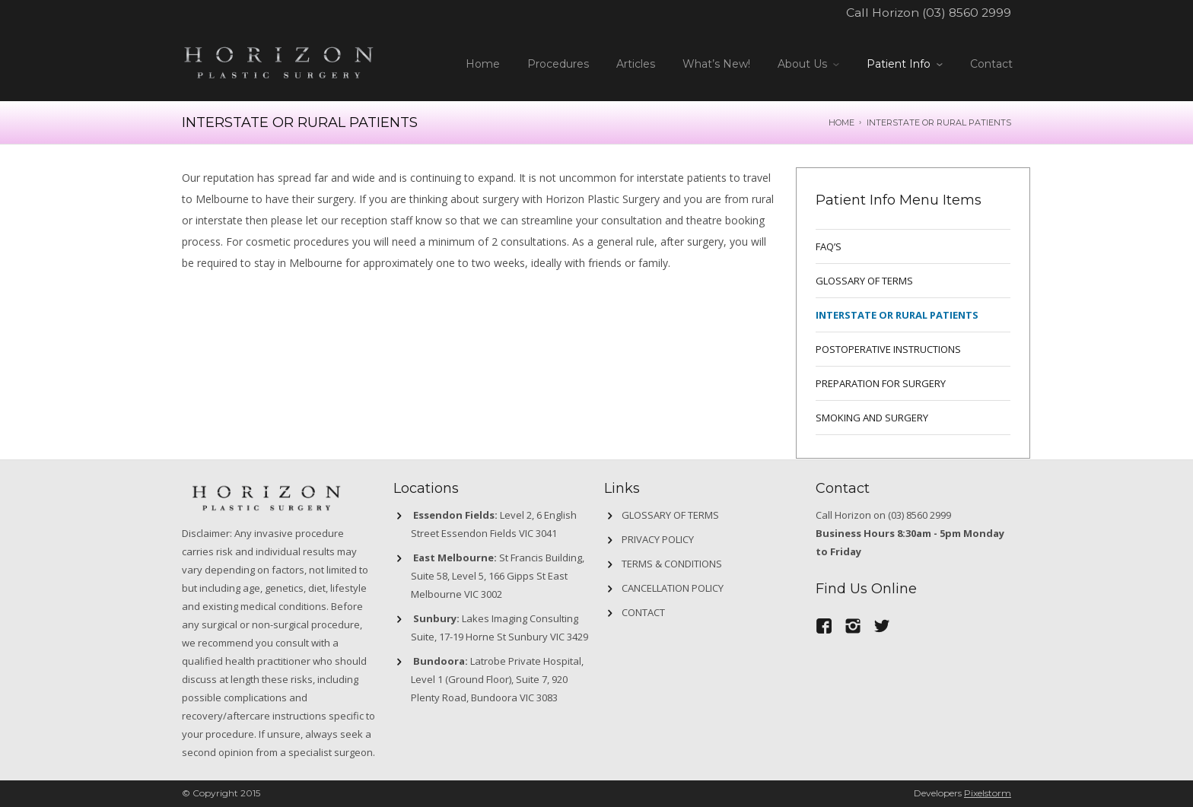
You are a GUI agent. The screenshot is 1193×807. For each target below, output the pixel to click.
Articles (635, 64)
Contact (991, 64)
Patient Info (899, 64)
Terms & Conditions (672, 563)
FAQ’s (828, 246)
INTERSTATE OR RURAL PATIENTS (897, 315)
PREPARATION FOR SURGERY (881, 383)
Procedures (558, 64)
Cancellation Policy (673, 588)
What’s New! (716, 64)
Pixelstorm (987, 793)
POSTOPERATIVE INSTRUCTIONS (888, 349)
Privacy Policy (658, 539)
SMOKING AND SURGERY (872, 417)
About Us (802, 64)
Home (483, 64)
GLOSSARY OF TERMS (864, 281)
